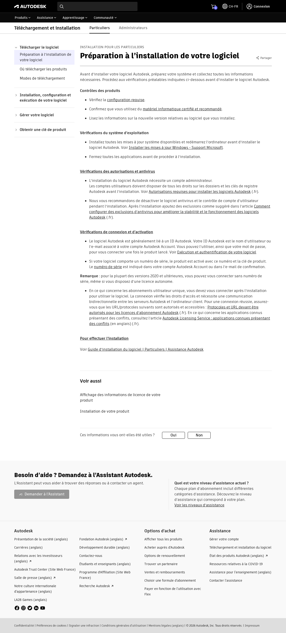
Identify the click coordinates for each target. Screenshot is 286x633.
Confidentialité (24, 625)
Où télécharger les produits (43, 69)
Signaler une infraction (84, 625)
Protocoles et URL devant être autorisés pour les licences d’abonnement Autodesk (173, 310)
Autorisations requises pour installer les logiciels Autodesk (200, 191)
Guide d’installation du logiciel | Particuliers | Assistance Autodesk (146, 349)
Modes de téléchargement (42, 78)
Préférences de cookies (51, 625)
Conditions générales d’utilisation (124, 625)
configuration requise (125, 100)
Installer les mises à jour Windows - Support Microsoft (176, 147)
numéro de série (108, 266)
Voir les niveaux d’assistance (199, 505)
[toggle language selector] (230, 6)
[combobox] (97, 6)
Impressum (252, 625)
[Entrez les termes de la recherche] (97, 6)
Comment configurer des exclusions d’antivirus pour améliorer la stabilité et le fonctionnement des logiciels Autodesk (179, 212)
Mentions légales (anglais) (166, 625)
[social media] (29, 608)
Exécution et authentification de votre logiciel (216, 252)
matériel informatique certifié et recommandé (182, 109)
